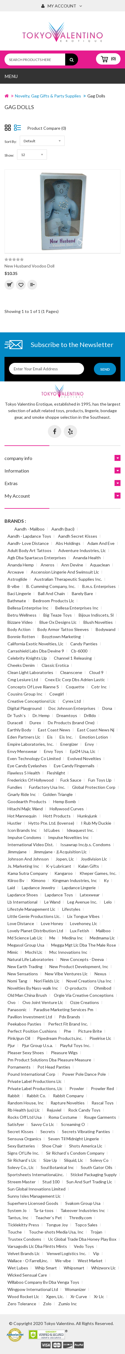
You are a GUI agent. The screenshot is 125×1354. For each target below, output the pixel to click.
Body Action (19, 629)
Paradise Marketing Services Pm (63, 1009)
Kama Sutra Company (27, 873)
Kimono (38, 880)
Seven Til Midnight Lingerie (73, 1138)
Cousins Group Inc (24, 693)
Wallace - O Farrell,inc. (27, 1260)
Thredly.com (80, 1217)
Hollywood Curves (67, 808)
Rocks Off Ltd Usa (24, 1117)
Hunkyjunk (87, 815)
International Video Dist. (30, 844)
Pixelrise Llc (100, 1038)
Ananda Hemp (20, 564)
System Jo (17, 1210)
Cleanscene (71, 672)
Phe (67, 1031)
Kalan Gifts (88, 866)
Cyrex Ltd (71, 701)
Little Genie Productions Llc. (33, 916)
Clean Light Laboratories (30, 672)
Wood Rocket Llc (23, 1296)
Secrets (47, 1131)
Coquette (75, 686)
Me (52, 937)
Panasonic (17, 1009)
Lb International (22, 901)
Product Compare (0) (46, 128)
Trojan (96, 1231)
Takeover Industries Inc (82, 1210)
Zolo (47, 1303)
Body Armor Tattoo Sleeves (63, 629)
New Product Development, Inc (78, 966)
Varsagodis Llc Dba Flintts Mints (37, 1246)
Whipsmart (74, 1267)
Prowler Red (102, 1088)
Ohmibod (102, 988)
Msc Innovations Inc (68, 952)
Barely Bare (82, 593)
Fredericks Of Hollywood (30, 780)
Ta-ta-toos (43, 1210)
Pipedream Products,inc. (60, 1038)
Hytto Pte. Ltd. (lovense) (51, 823)
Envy (89, 744)
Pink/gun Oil (18, 1038)
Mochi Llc (33, 952)
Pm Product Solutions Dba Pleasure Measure (49, 1059)
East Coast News (54, 729)
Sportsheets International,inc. (35, 1174)
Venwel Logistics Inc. (66, 1253)
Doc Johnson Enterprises (71, 708)
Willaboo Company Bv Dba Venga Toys (43, 1282)
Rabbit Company (68, 1095)
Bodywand (105, 629)
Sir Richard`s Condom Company (75, 1153)
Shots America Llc (85, 1145)
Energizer (69, 744)
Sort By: (10, 141)
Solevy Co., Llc (20, 1167)
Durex (35, 722)
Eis (50, 736)
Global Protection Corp (93, 787)
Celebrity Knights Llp (27, 658)
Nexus (100, 973)
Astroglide (17, 579)
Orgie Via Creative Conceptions (84, 995)
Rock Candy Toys (84, 1109)
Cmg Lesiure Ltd (22, 679)
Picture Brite (90, 1031)
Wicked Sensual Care (27, 1274)
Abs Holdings (68, 543)
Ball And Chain (51, 593)
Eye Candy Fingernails (74, 765)
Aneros (47, 564)
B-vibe (13, 586)
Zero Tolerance (21, 1303)
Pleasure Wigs (64, 1052)
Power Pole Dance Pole (84, 1074)
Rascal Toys (103, 1102)
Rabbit (13, 1095)
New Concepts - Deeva (82, 959)
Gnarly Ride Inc (21, 794)
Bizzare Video (20, 622)
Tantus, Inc (17, 1217)
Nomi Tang (17, 980)
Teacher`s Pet (48, 1217)
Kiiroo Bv (15, 880)
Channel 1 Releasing (73, 658)
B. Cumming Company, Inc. (50, 586)
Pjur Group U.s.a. (37, 1045)
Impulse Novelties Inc (68, 837)
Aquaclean (100, 564)
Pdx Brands (69, 1016)
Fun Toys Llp (100, 780)
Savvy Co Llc (42, 1124)
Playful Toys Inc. (75, 1045)
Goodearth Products (26, 801)
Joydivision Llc (94, 858)
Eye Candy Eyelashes (27, 765)
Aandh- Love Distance (28, 543)
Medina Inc (72, 937)
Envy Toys (53, 751)
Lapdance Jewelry (38, 887)
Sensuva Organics (24, 1138)
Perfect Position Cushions (32, 1031)
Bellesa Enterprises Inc (76, 607)
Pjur (11, 1045)
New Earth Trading (24, 966)
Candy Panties (83, 643)
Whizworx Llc (103, 1267)
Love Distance (20, 923)
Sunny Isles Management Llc (34, 1196)
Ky (106, 880)
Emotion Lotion (94, 736)
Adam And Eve (101, 543)
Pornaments (19, 1066)
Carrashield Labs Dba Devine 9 (35, 650)
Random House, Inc (25, 1102)
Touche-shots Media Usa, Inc (56, 1231)
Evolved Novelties (84, 758)
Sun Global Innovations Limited (36, 1188)
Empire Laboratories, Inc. (30, 744)
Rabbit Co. (36, 1095)
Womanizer (75, 1289)
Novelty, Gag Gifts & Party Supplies (48, 95)
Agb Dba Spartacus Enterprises (36, 557)
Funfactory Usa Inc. (47, 787)
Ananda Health (87, 557)
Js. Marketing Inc (23, 866)
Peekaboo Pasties (24, 1023)
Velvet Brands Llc (23, 1253)
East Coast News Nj (95, 729)
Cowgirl (56, 693)
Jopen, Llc (65, 858)
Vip (96, 1253)
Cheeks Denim (21, 665)
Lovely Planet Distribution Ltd (35, 930)
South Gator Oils (96, 1167)
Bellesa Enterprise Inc (27, 607)
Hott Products (57, 815)
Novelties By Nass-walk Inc (32, 988)
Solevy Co (99, 1160)
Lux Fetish (79, 930)
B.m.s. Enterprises (99, 586)
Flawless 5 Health (23, 772)
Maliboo (103, 930)
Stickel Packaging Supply (94, 1174)
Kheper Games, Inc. (98, 873)
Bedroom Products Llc (53, 600)
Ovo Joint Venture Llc (42, 1002)
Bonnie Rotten (21, 636)
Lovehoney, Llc (83, 923)
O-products (76, 988)
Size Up (50, 1160)
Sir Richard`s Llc (21, 1160)
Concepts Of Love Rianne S (33, 686)
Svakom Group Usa (82, 1203)
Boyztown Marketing (61, 636)
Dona (107, 708)
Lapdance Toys (59, 894)
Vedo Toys (84, 1246)
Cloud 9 (96, 672)
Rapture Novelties (68, 1102)
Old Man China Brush (27, 995)
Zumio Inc (67, 1303)
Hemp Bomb (64, 801)
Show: (9, 155)
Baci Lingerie (19, 593)
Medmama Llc (102, 937)
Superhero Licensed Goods (32, 1203)
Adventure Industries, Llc (82, 550)
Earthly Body (19, 729)
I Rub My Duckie (96, 823)
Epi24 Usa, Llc (82, 751)
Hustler (14, 823)
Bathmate (16, 600)
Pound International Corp (31, 1074)
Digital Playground (24, 708)
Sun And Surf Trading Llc (89, 1181)
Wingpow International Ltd (32, 1289)
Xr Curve (79, 1296)
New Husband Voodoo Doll (29, 265)
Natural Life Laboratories (30, 959)
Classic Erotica (55, 665)
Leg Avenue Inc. (82, 901)
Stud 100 (51, 1181)
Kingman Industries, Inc (74, 880)
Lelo (108, 901)
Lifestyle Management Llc (31, 909)
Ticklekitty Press (23, 1224)
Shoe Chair (52, 1145)
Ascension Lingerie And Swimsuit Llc (65, 571)
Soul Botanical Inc (57, 1167)
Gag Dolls (96, 95)
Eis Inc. (66, 736)
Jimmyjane (17, 851)
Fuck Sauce (70, 780)
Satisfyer (15, 1124)
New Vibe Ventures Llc (66, 973)
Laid (11, 887)
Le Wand (52, 901)
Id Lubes (52, 830)
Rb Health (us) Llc (23, 1109)
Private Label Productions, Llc (34, 1088)
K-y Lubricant (58, 866)
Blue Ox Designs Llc (58, 622)
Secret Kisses (20, 1131)
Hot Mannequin (21, 815)
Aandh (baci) (62, 528)
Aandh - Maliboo (29, 528)
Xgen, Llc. (55, 1296)
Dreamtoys (67, 715)
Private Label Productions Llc (34, 1081)
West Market (90, 1260)
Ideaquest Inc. (80, 830)
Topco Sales (86, 1224)
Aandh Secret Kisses (77, 536)
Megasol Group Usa (25, 945)
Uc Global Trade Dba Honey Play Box (82, 1239)
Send (105, 369)
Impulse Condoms (24, 837)
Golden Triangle (58, 794)
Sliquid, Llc (73, 1160)
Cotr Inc (99, 686)
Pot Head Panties (53, 1066)
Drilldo (90, 715)
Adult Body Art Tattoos (29, 550)
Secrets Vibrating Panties (86, 1131)
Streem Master (21, 1181)
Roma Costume (62, 1117)
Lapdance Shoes (22, 894)
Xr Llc (99, 1296)
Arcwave (15, 571)
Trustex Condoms (24, 1239)
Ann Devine (72, 564)
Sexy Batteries (21, 1145)
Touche (14, 1231)
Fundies (14, 787)
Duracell (15, 722)
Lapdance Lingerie (79, 887)
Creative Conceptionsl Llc (31, 701)
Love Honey (52, 923)
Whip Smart (46, 1267)
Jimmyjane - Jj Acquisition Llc (60, 851)
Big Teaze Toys (57, 615)
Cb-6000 (79, 650)
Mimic (12, 952)
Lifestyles (71, 909)
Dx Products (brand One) (71, 722)
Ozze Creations (84, 1002)
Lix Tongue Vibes (83, 916)
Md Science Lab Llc (24, 937)
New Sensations (22, 973)
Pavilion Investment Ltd (29, 1016)
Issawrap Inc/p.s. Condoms (85, 844)
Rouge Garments (100, 1117)
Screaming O (73, 1124)
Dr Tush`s (16, 715)
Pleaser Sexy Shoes (25, 1052)
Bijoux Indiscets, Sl (96, 615)
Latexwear (90, 894)
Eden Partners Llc (23, 736)
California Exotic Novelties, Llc (35, 643)
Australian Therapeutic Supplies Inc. (68, 579)
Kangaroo (63, 873)
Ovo (11, 1002)
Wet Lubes (17, 1267)
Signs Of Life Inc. (23, 1153)
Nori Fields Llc (47, 980)
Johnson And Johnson (28, 858)
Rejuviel (54, 1109)
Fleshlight (56, 772)
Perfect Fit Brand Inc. (68, 1023)
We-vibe (63, 1260)
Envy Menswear (22, 751)
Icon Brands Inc (22, 830)
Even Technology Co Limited (34, 758)
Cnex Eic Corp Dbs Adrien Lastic (75, 679)
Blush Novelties (98, 622)
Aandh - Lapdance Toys (29, 536)
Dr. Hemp (41, 715)
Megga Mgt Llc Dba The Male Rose (83, 945)
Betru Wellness (21, 615)
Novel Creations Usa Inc (89, 980)
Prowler (76, 1088)
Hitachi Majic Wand (25, 808)
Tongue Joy (57, 1224)
